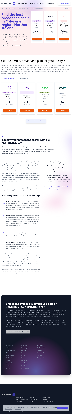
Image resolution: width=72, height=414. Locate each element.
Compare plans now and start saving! (18, 332)
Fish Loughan (25, 348)
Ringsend (39, 355)
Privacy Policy (18, 409)
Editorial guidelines (34, 399)
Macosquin (24, 365)
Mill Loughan (25, 368)
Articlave (8, 348)
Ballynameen (10, 355)
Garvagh (23, 350)
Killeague (24, 353)
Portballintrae (41, 348)
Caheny (8, 360)
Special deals (50, 3)
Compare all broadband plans (36, 121)
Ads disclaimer (67, 8)
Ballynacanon (10, 353)
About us (32, 397)
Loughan (24, 363)
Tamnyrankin (41, 358)
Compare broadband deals (10, 8)
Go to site (37, 39)
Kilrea (23, 358)
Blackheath (9, 358)
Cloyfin (8, 365)
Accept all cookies (62, 408)
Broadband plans (9, 78)
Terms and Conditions (48, 401)
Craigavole (24, 345)
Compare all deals (64, 3)
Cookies (45, 399)
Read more (4, 48)
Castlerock (9, 363)
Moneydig (40, 345)
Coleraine (9, 368)
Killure (23, 355)
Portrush (39, 350)
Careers (31, 401)
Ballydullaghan (10, 350)
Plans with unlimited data (37, 3)
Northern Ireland (21, 8)
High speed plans (23, 3)
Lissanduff (24, 360)
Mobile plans (24, 78)
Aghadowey (9, 345)
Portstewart (40, 353)
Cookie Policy (8, 409)
